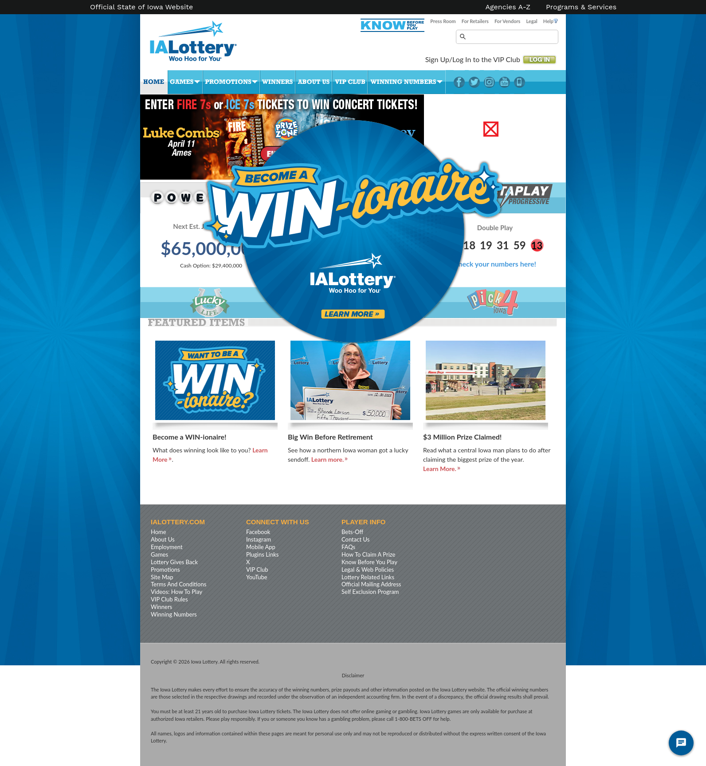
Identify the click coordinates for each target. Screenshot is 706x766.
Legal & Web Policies (367, 569)
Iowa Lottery (201, 44)
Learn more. (327, 459)
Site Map (162, 577)
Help (550, 21)
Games (185, 82)
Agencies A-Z (508, 7)
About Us (313, 82)
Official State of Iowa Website (141, 7)
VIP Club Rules (169, 599)
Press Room (442, 21)
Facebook (459, 82)
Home (154, 82)
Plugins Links (262, 554)
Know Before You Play (369, 562)
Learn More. (439, 468)
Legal (531, 21)
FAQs (348, 546)
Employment (167, 546)
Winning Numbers (407, 82)
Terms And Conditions (178, 584)
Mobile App (260, 546)
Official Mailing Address (371, 584)
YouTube (504, 82)
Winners (277, 82)
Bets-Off (352, 531)
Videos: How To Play (176, 591)
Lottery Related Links (367, 577)
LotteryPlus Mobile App (519, 82)
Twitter (474, 82)
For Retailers (475, 21)
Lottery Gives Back (174, 562)
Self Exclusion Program (370, 591)
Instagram (489, 82)
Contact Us (355, 539)
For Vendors (507, 21)
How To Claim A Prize (368, 554)
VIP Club (350, 82)
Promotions (231, 82)
